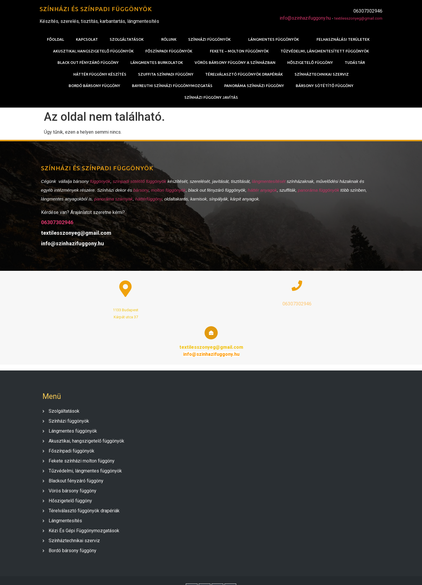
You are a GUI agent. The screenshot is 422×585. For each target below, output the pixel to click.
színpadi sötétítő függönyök (138, 183)
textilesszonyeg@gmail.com (358, 18)
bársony (139, 192)
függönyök (99, 183)
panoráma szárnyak (112, 201)
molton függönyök (167, 192)
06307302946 (56, 225)
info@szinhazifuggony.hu (305, 18)
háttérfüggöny (147, 201)
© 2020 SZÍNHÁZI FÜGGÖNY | (192, 574)
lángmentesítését (268, 183)
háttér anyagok (260, 192)
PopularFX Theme (242, 574)
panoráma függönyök (317, 192)
